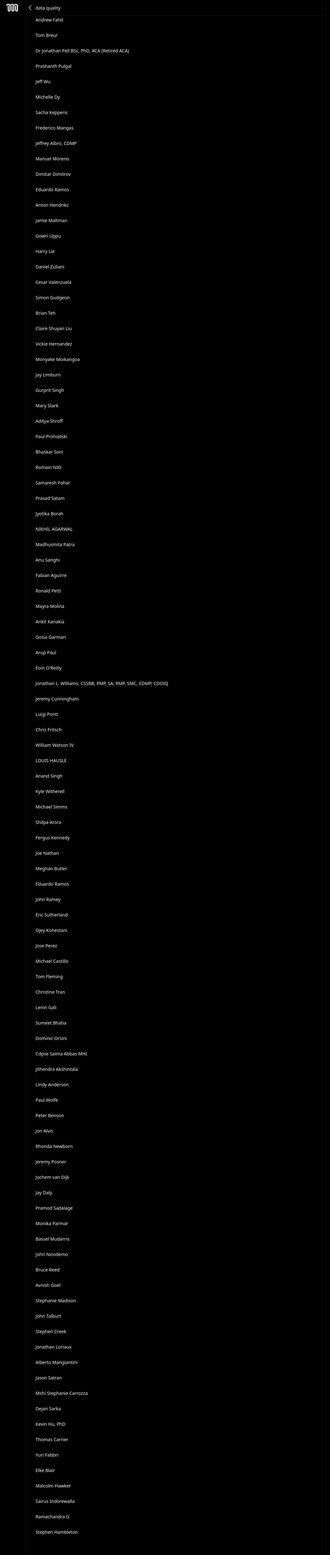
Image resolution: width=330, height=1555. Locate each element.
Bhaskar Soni (49, 452)
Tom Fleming (49, 976)
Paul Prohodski (51, 436)
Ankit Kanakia (50, 622)
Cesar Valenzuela (53, 282)
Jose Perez (46, 946)
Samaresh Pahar (53, 483)
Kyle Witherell (50, 791)
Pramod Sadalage (54, 1208)
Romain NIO (48, 467)
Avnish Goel (48, 1285)
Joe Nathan (47, 853)
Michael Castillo (52, 961)
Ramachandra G (52, 1517)
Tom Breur (47, 35)
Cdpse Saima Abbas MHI (61, 1054)
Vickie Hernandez (54, 344)
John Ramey (48, 899)
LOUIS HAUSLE (51, 760)
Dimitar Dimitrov (53, 174)
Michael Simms (52, 807)
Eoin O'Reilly (49, 668)
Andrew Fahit (49, 20)
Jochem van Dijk (52, 1177)
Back (30, 7)
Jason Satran (49, 1378)
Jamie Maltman (52, 220)
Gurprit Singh (50, 390)
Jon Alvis (44, 1131)
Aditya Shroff (49, 421)
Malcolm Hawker (53, 1486)
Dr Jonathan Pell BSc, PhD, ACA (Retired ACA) (82, 51)
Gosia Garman (51, 637)
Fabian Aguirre (51, 575)
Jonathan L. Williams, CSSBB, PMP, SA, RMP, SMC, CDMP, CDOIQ (102, 683)
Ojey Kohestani (52, 930)
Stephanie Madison (56, 1300)
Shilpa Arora (48, 822)
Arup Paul (46, 652)
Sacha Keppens (52, 112)
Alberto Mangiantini (57, 1362)
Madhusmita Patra (55, 544)
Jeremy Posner (51, 1162)
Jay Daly (44, 1192)
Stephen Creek (51, 1331)
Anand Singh (49, 776)
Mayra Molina (50, 606)
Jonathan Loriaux (54, 1347)
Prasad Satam (50, 498)
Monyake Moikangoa (58, 359)
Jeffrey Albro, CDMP (56, 143)
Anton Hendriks (52, 205)
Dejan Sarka (48, 1409)
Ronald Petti (48, 591)
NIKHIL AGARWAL (54, 529)
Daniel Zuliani (50, 267)
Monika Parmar (52, 1223)
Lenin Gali (46, 1007)
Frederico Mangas (55, 128)
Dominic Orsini (51, 1038)
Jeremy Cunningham (57, 699)
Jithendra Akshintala (57, 1069)
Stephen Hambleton (57, 1532)
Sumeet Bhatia (51, 1023)
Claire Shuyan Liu (54, 328)
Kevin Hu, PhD (51, 1424)
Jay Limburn (48, 375)
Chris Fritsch (49, 730)
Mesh (12, 8)
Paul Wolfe (47, 1100)
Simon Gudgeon (53, 297)
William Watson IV (55, 745)
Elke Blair (45, 1470)
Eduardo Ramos (52, 189)
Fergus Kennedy (53, 838)
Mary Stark (47, 405)
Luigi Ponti (47, 714)
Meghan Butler (51, 868)
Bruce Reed (48, 1270)
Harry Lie (45, 251)
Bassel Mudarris (52, 1239)
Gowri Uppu (48, 236)
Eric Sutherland (52, 915)
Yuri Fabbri (47, 1455)
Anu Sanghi (48, 560)
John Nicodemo (52, 1254)
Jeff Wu (43, 81)
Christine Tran (50, 992)
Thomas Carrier (52, 1439)
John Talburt (48, 1316)
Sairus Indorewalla (55, 1501)
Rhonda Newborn (54, 1146)
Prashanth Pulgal (54, 66)
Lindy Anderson (52, 1084)
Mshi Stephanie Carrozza (62, 1393)
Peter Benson (50, 1115)
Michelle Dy (48, 97)
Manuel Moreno (52, 159)
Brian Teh (46, 313)
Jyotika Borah (50, 514)
